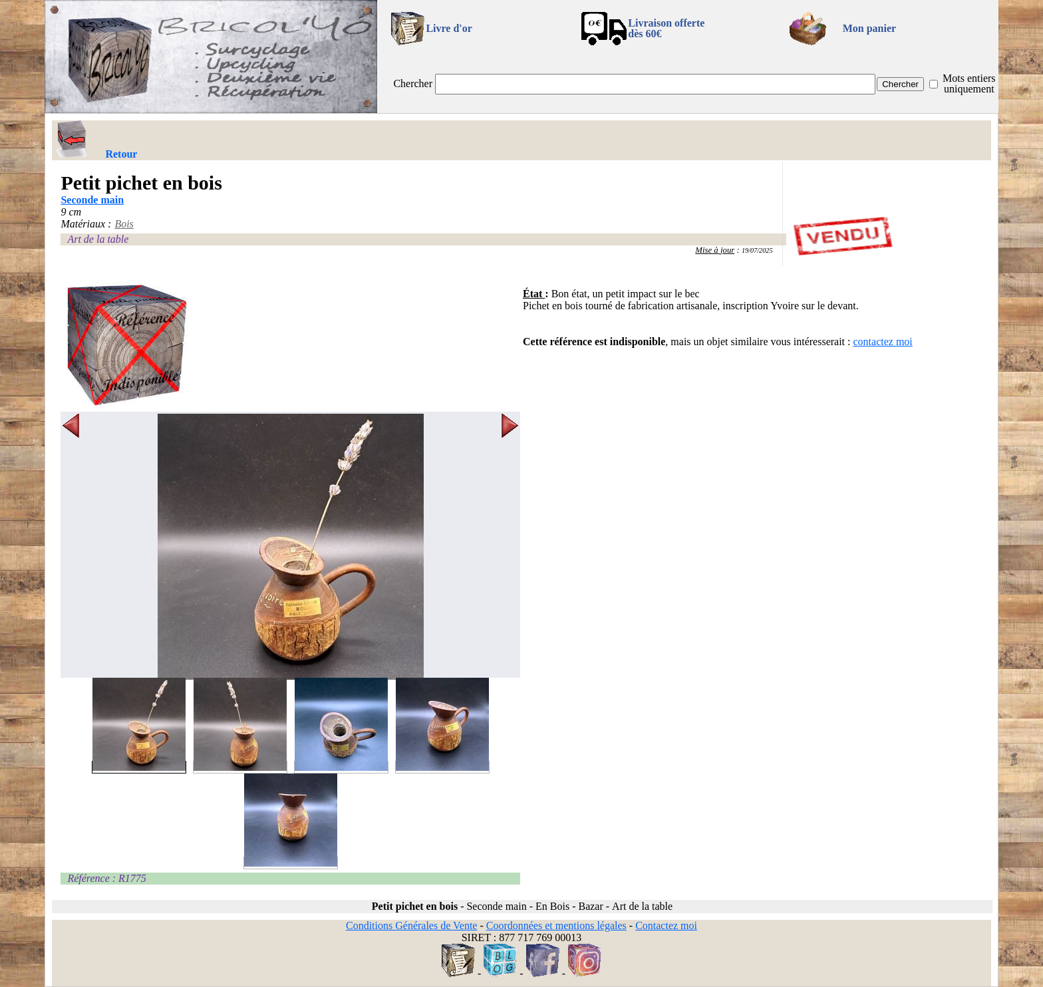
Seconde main (92, 200)
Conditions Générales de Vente (411, 925)
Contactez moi (666, 925)
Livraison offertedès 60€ (666, 28)
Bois (123, 223)
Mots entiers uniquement (969, 83)
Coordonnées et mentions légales (556, 925)
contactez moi (883, 341)
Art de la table (97, 239)
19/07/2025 (757, 250)
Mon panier (869, 28)
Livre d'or (449, 28)
